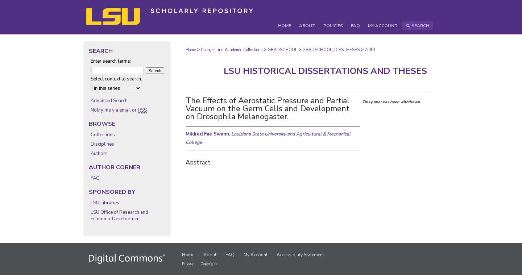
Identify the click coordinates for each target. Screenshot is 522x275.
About (209, 255)
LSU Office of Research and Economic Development (119, 215)
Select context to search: (116, 79)
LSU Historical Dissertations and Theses (325, 71)
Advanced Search (109, 100)
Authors (99, 153)
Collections (103, 135)
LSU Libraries (105, 203)
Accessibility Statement (300, 255)
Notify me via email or (119, 110)
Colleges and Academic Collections (231, 50)
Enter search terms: (111, 61)
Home (191, 50)
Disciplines (102, 144)
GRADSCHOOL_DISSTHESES (331, 50)
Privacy (188, 263)
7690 (370, 50)
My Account (256, 255)
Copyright (208, 263)
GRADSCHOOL (282, 50)
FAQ (95, 178)
